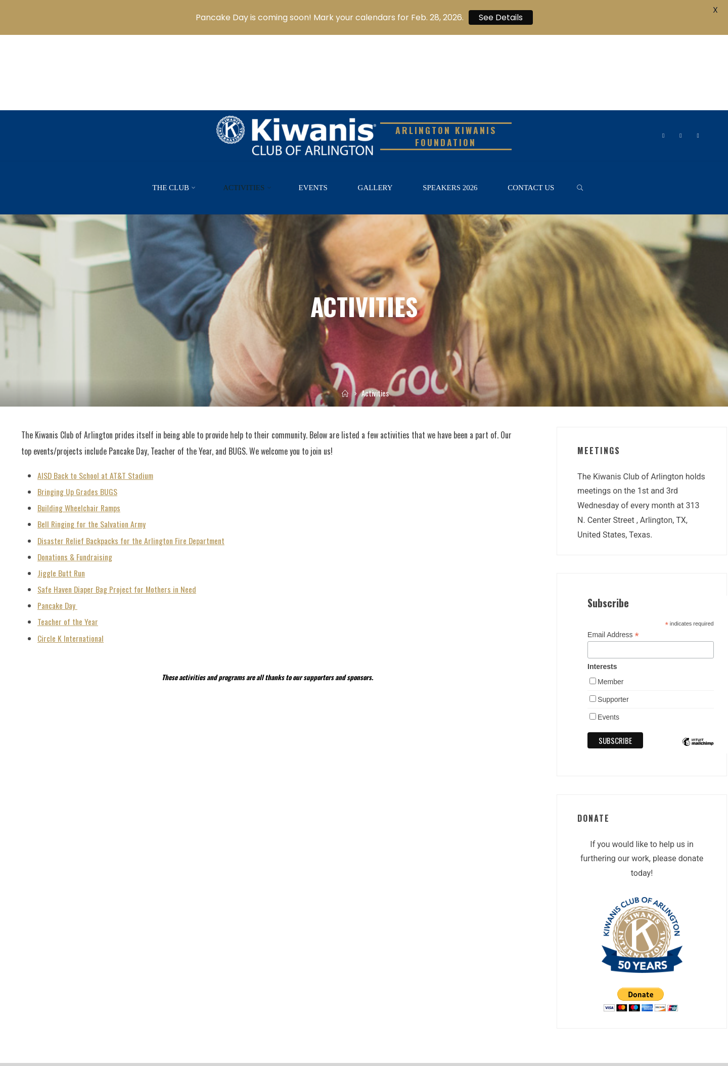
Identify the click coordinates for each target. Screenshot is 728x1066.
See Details (501, 17)
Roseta (651, 1012)
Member (610, 606)
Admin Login (309, 1035)
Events (608, 642)
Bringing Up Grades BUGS (77, 416)
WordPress (689, 1012)
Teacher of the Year (68, 546)
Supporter (613, 624)
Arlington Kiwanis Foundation (445, 61)
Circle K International (70, 562)
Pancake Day (57, 529)
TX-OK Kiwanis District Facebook (239, 1035)
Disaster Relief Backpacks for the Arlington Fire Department (132, 465)
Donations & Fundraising (75, 481)
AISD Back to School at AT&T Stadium (96, 400)
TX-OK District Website (156, 1035)
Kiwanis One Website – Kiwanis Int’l (69, 1035)
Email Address (613, 559)
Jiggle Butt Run (61, 497)
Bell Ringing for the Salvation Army (92, 448)
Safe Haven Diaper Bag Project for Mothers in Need (117, 513)
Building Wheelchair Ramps (80, 432)
